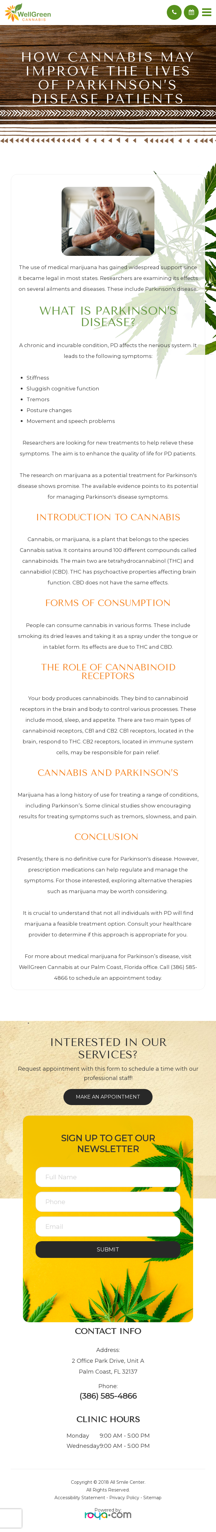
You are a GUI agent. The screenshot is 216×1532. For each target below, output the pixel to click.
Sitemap (152, 1497)
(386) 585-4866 (108, 1396)
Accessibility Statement (79, 1497)
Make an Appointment (108, 1097)
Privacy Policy (124, 1497)
